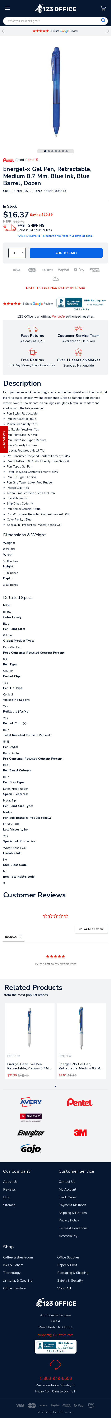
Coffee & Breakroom (18, 1257)
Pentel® (58, 316)
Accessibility (68, 1236)
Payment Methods (72, 1205)
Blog (6, 1197)
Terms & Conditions (73, 1228)
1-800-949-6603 (55, 1378)
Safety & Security (70, 1280)
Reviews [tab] (11, 937)
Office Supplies (68, 1257)
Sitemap (9, 1205)
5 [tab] (59, 151)
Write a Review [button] (93, 929)
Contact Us (67, 1181)
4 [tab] (56, 151)
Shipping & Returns (73, 1213)
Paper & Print (67, 1265)
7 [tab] (66, 151)
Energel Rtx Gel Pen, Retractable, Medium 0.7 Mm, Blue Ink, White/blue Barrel (81, 1067)
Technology (11, 1272)
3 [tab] (52, 151)
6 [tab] (63, 151)
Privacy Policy (69, 1220)
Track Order (67, 1197)
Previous (3, 31)
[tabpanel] (30, 1041)
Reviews (9, 1189)
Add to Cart (66, 253)
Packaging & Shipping (72, 1272)
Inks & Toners (13, 1265)
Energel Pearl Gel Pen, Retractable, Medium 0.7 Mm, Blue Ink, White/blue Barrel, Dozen (29, 1067)
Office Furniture (14, 1288)
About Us (10, 1181)
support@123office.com (55, 1335)
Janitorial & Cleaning (17, 1280)
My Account (67, 1189)
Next (108, 31)
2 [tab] (49, 151)
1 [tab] (45, 151)
